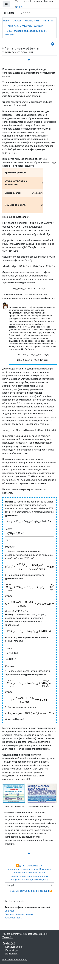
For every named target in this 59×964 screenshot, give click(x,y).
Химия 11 (48, 20)
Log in (19, 6)
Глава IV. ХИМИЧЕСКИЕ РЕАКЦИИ (25, 25)
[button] (54, 44)
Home (6, 20)
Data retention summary (14, 959)
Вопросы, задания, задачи (19, 914)
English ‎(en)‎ (9, 943)
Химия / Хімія (32, 20)
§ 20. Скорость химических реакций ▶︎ (31, 890)
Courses (17, 20)
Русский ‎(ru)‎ (11, 950)
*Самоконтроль (13, 917)
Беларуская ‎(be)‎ (13, 946)
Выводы (9, 910)
